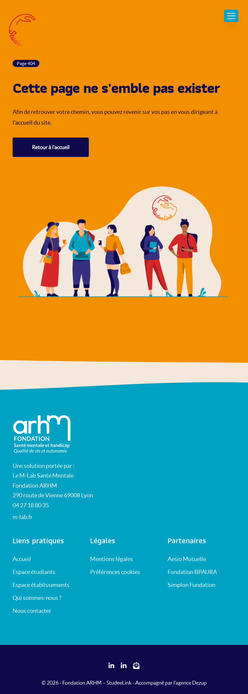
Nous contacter (32, 610)
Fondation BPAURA (192, 571)
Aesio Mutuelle (187, 559)
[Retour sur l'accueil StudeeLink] (45, 434)
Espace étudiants (34, 571)
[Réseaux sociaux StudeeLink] (111, 666)
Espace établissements (41, 584)
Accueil (22, 559)
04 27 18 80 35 (31, 505)
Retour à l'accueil (50, 147)
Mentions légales (111, 559)
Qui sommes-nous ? (37, 597)
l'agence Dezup (190, 683)
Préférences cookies (115, 571)
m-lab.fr (23, 516)
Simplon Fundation (191, 584)
